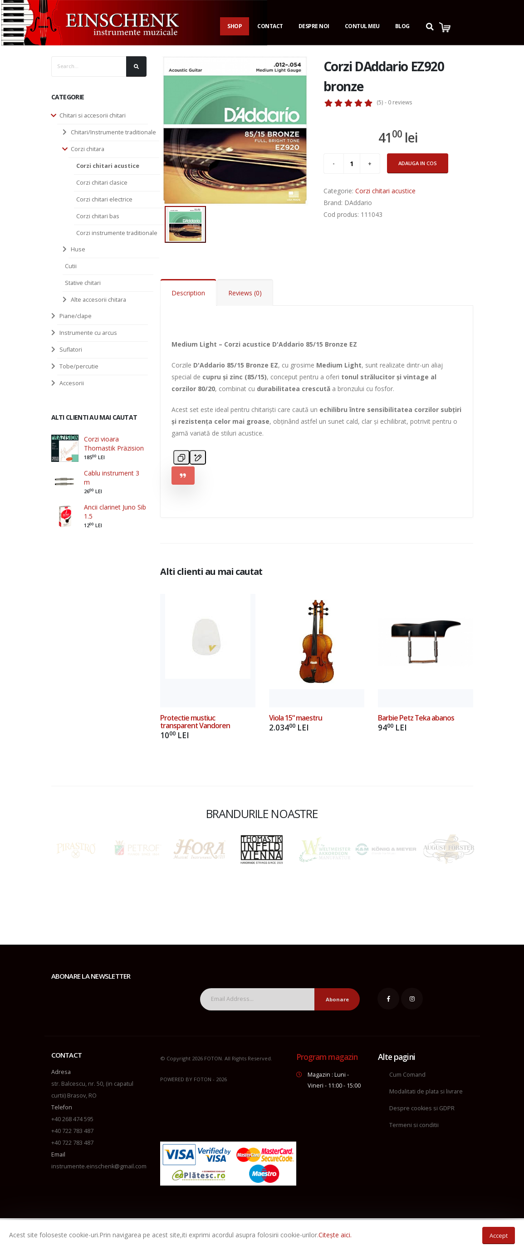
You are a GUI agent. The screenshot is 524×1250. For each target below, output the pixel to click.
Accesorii (71, 383)
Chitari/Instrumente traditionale (113, 132)
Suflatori (70, 349)
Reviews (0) (245, 293)
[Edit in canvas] (198, 457)
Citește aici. (335, 1234)
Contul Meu (362, 26)
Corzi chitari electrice (104, 199)
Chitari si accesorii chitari (92, 115)
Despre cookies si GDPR (422, 1108)
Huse (78, 249)
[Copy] (181, 457)
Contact (270, 26)
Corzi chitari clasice (101, 182)
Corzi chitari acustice (107, 166)
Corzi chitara (87, 149)
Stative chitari (83, 283)
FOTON (202, 1079)
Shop (234, 26)
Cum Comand (407, 1074)
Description (188, 293)
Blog (402, 26)
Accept (499, 1235)
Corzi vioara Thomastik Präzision (114, 443)
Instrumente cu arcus (88, 333)
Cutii (71, 266)
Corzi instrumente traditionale (116, 233)
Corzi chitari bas (97, 216)
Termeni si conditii (414, 1125)
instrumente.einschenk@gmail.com (99, 1166)
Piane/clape (75, 316)
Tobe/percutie (78, 366)
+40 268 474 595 (72, 1119)
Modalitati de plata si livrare (426, 1091)
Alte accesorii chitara (98, 300)
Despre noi (314, 26)
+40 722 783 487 (72, 1131)
